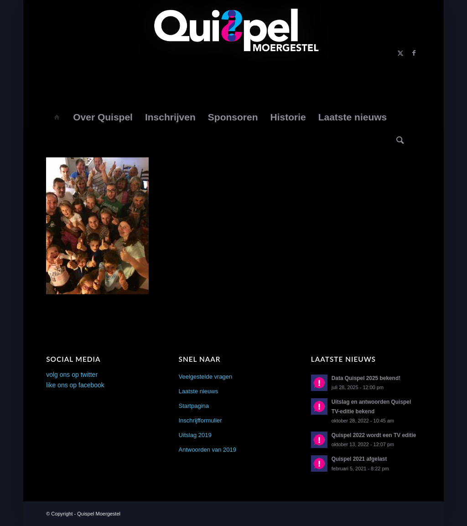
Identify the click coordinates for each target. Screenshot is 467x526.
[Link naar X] (400, 53)
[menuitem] (56, 117)
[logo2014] (233, 52)
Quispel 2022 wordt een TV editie (374, 435)
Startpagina (193, 405)
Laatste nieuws (198, 391)
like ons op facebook (75, 385)
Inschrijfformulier (200, 420)
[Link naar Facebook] (414, 53)
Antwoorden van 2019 (207, 449)
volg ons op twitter (72, 374)
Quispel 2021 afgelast (359, 459)
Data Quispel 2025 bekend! (366, 378)
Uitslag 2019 (194, 435)
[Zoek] (400, 140)
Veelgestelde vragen (205, 376)
